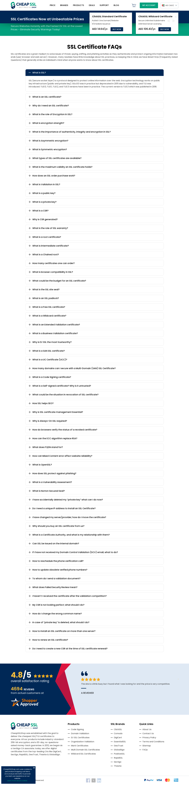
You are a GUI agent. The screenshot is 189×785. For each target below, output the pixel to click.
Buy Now (117, 29)
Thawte (117, 765)
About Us (146, 729)
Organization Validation (82, 741)
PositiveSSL (119, 753)
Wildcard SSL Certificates (83, 753)
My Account (148, 5)
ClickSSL (118, 729)
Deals (92, 5)
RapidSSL (118, 757)
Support (104, 5)
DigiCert (118, 737)
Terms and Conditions (153, 741)
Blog (116, 5)
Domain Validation (80, 733)
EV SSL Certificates (80, 737)
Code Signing (77, 729)
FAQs (145, 749)
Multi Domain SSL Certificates (85, 749)
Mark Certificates (79, 745)
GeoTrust (118, 745)
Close (34, 768)
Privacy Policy (149, 737)
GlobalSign (119, 749)
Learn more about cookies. (17, 781)
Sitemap (146, 745)
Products (78, 5)
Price (52, 5)
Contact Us (148, 733)
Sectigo (117, 761)
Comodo (118, 733)
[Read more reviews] (25, 705)
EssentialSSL (120, 741)
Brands (64, 5)
